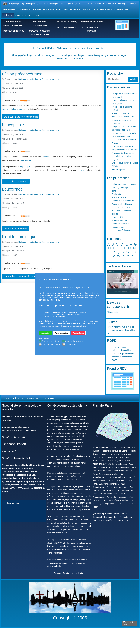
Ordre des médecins (11, 398)
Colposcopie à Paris (26, 475)
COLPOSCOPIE (39, 22)
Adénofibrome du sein (34, 465)
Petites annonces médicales (34, 398)
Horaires (87, 9)
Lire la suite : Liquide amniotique (19, 276)
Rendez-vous (48, 9)
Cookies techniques (51, 341)
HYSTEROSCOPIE (40, 25)
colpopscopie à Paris (79, 423)
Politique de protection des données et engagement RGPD (123, 356)
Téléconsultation (10, 9)
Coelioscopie (9, 475)
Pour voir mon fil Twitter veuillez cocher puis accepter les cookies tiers (121, 330)
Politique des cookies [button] (49, 326)
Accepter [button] (45, 333)
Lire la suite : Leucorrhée (15, 229)
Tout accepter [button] (61, 333)
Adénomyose (8, 468)
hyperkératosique (27, 160)
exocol (46, 157)
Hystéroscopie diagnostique (33, 3)
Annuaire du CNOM (31, 488)
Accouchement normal (12, 465)
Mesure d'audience (74, 341)
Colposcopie (14, 3)
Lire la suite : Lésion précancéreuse (20, 117)
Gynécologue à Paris (56, 3)
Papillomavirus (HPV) (59, 503)
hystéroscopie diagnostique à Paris (70, 426)
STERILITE (33, 31)
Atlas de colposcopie (27, 472)
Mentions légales (119, 347)
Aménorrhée (21, 468)
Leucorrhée (12, 189)
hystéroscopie (72, 500)
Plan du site (27, 15)
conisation (60, 506)
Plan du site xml (9, 430)
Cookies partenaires (51, 344)
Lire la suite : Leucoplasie (15, 181)
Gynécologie (72, 3)
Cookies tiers (71, 344)
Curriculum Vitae (121, 9)
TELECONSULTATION (39, 34)
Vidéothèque (24, 9)
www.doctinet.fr (9, 451)
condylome (81, 170)
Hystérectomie (8, 481)
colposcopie (25, 167)
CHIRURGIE (45, 31)
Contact (37, 15)
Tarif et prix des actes (72, 9)
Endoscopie (111, 3)
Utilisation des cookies (121, 350)
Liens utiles (36, 9)
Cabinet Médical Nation (102, 9)
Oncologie (122, 3)
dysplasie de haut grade (12, 109)
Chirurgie (133, 3)
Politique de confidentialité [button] (74, 326)
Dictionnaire (8, 15)
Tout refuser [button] (78, 333)
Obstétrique (84, 3)
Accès (58, 9)
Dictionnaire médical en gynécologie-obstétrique (38, 79)
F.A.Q (17, 15)
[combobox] (117, 79)
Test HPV (16, 488)
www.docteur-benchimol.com (15, 427)
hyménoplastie (74, 506)
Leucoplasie (13, 124)
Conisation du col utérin (13, 478)
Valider (133, 79)
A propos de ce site (56, 398)
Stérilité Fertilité (97, 3)
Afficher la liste (113, 312)
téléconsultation (66, 509)
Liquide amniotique (19, 236)
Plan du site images (27, 430)
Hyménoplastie (32, 478)
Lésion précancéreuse (22, 74)
